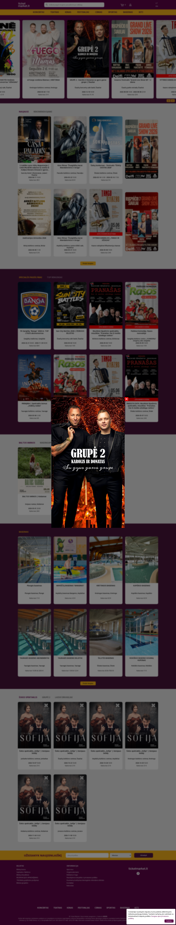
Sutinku (169, 921)
